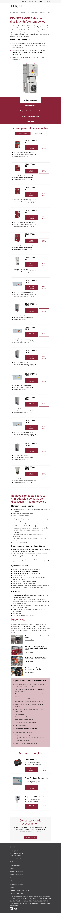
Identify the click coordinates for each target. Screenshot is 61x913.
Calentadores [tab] (30, 122)
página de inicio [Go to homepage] (14, 12)
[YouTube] (15, 908)
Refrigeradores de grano (16, 871)
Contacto (41, 1)
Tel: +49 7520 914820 (15, 855)
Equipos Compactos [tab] (30, 100)
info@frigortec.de (19, 859)
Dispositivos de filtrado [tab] (30, 116)
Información (38, 133)
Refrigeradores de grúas (16, 874)
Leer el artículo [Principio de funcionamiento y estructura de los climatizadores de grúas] (29, 652)
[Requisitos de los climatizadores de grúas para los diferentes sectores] (17, 661)
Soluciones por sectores (16, 881)
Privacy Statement (15, 865)
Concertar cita (30, 837)
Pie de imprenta (14, 862)
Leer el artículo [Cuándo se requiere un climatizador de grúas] (29, 640)
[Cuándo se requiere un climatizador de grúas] (17, 639)
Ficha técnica (44, 147)
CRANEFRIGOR (25, 12)
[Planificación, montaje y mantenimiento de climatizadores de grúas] (17, 671)
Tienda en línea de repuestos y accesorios (21, 890)
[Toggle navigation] (48, 6)
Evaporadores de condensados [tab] (30, 111)
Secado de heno (14, 878)
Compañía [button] (31, 1)
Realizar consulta (31, 147)
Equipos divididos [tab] (31, 105)
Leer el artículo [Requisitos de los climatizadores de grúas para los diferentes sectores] (29, 661)
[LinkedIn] (11, 908)
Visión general (23, 133)
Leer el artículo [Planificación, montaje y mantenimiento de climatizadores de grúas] (29, 672)
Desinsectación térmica (16, 884)
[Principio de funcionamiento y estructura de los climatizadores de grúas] (17, 650)
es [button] (47, 1)
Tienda (23, 1)
